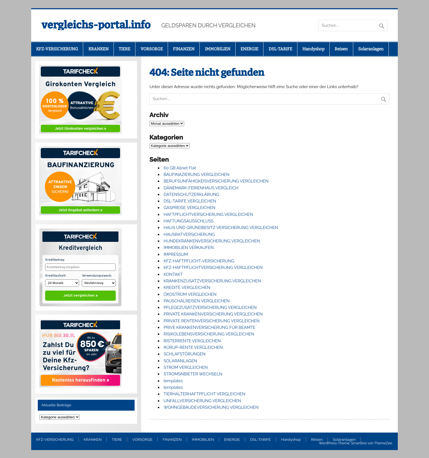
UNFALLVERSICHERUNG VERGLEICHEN (202, 400)
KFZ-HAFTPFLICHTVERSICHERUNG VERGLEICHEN (213, 267)
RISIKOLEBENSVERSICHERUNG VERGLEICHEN (209, 334)
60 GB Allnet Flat (180, 168)
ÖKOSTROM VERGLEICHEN (190, 294)
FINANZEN (184, 49)
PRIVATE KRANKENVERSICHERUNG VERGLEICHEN (213, 314)
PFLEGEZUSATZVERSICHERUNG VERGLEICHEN (210, 307)
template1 (173, 380)
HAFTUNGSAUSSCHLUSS (188, 221)
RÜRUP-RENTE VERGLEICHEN (193, 347)
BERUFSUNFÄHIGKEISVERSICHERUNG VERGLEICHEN (216, 181)
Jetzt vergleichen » (80, 294)
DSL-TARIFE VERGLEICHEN (190, 201)
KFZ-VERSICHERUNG (57, 49)
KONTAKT (173, 274)
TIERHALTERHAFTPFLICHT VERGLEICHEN (204, 394)
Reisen (341, 49)
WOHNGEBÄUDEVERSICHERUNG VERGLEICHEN (211, 407)
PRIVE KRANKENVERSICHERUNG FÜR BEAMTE (210, 327)
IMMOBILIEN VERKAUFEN (189, 247)
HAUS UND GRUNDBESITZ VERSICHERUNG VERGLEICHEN (221, 227)
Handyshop (313, 49)
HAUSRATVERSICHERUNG (189, 234)
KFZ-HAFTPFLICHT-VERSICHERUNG (199, 261)
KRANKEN (98, 49)
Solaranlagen (371, 49)
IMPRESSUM (176, 254)
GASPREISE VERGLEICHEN (189, 207)
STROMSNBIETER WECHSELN (193, 374)
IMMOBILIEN (217, 49)
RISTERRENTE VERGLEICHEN (192, 340)
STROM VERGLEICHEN (186, 367)
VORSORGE (152, 49)
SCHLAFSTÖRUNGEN (184, 354)
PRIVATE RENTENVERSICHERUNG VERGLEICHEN (212, 320)
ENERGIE (249, 49)
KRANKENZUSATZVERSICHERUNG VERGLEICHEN (212, 281)
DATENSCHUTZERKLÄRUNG (191, 194)
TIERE (124, 49)
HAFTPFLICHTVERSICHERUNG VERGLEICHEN (208, 214)
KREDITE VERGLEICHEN (187, 287)
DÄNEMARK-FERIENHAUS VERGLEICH (201, 187)
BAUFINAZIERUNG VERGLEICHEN (197, 174)
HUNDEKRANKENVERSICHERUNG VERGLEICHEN (212, 241)
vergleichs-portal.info (96, 25)
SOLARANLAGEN (180, 360)
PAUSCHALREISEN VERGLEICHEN (197, 300)
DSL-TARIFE (280, 49)
